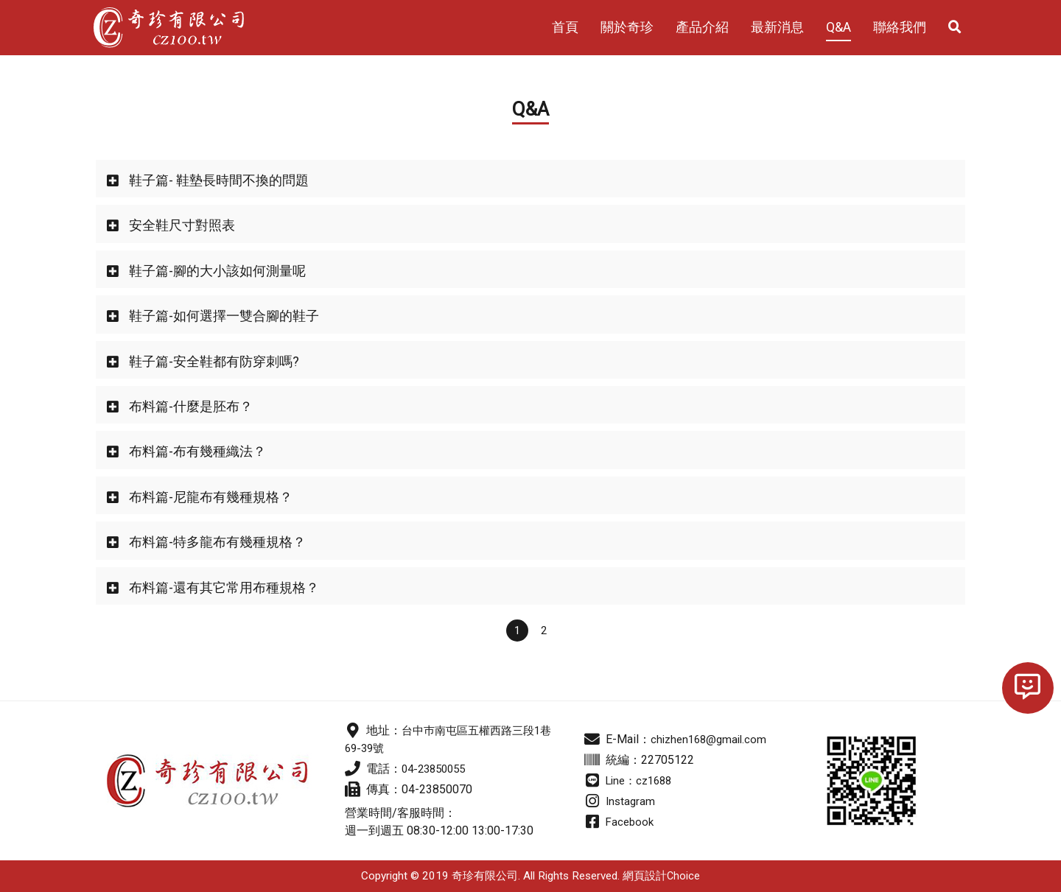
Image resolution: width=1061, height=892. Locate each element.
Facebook (631, 822)
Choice (684, 875)
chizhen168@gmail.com (712, 739)
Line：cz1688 (642, 780)
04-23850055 (437, 769)
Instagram (631, 801)
